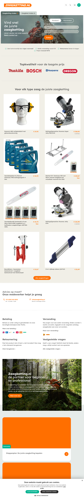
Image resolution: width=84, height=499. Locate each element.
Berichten (32, 469)
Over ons (32, 466)
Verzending (59, 469)
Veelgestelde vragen (35, 471)
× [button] (82, 480)
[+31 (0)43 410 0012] (4, 300)
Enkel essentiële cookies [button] (49, 491)
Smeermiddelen (7, 473)
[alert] (42, 489)
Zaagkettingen (7, 466)
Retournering (60, 471)
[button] (42, 496)
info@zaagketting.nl (38, 301)
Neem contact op (10, 36)
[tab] (10, 14)
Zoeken (48, 39)
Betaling (58, 466)
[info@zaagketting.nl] (30, 300)
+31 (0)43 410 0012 (12, 301)
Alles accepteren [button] (32, 491)
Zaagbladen (6, 469)
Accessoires (6, 471)
